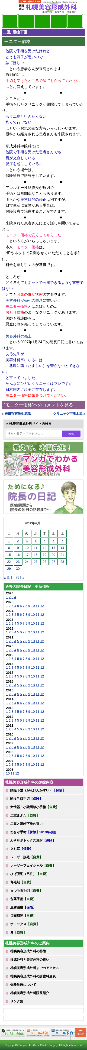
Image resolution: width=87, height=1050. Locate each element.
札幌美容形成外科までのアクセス (34, 968)
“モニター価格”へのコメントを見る (38, 404)
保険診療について (23, 984)
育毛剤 (21, 882)
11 (37, 606)
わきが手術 (33, 832)
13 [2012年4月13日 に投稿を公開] (53, 548)
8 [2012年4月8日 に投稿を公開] (9, 548)
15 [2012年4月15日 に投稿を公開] (9, 555)
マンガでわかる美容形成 (26, 21)
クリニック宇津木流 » (69, 413)
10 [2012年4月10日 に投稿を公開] (27, 548)
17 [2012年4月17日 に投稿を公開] (27, 555)
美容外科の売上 (19, 336)
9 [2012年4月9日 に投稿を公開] (18, 548)
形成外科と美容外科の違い (29, 959)
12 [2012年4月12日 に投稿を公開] (44, 548)
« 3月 (8, 578)
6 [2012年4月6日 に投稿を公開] (53, 541)
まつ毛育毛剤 (26, 890)
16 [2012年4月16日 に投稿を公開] (18, 555)
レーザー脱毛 (26, 857)
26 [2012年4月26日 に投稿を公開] (44, 562)
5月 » (20, 578)
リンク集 (16, 1001)
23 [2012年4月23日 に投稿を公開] (18, 562)
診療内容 (42, 21)
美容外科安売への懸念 (24, 300)
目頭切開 (23, 915)
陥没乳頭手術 (26, 798)
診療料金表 (59, 21)
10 (33, 606)
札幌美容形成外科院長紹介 (29, 993)
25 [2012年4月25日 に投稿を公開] (36, 562)
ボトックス (24, 924)
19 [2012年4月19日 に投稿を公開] (44, 555)
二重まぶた (24, 815)
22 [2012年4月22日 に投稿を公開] (9, 562)
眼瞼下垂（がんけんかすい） (37, 790)
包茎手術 (23, 899)
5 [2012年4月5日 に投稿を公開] (44, 541)
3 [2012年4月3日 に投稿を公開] (27, 541)
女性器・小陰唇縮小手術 (34, 807)
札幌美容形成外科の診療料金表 (33, 976)
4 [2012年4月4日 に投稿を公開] (36, 541)
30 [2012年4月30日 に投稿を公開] (18, 568)
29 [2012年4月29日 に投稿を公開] (9, 568)
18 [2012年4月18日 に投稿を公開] (36, 555)
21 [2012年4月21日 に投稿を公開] (62, 555)
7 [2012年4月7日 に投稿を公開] (62, 541)
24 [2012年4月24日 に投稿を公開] (27, 562)
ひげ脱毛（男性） (29, 874)
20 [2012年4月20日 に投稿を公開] (53, 555)
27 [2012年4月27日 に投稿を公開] (53, 562)
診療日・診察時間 (75, 21)
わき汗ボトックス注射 (33, 840)
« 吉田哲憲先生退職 (16, 413)
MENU (9, 7)
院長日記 (10, 21)
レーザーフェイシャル (33, 865)
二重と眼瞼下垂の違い (26, 824)
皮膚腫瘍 (23, 907)
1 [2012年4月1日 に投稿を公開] (9, 541)
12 (42, 606)
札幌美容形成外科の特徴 (28, 951)
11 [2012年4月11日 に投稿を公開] (36, 548)
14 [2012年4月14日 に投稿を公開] (62, 548)
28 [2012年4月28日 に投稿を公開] (62, 562)
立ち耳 (21, 849)
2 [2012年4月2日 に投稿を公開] (18, 541)
